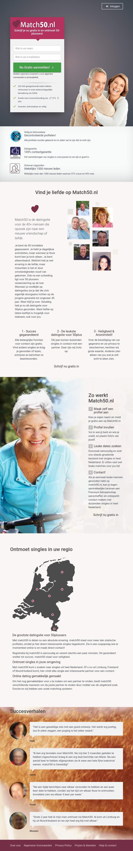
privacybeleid (32, 77)
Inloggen (113, 6)
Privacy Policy (63, 845)
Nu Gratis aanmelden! (36, 67)
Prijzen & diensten (85, 845)
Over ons (15, 845)
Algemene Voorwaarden (38, 845)
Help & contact (107, 845)
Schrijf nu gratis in (66, 366)
